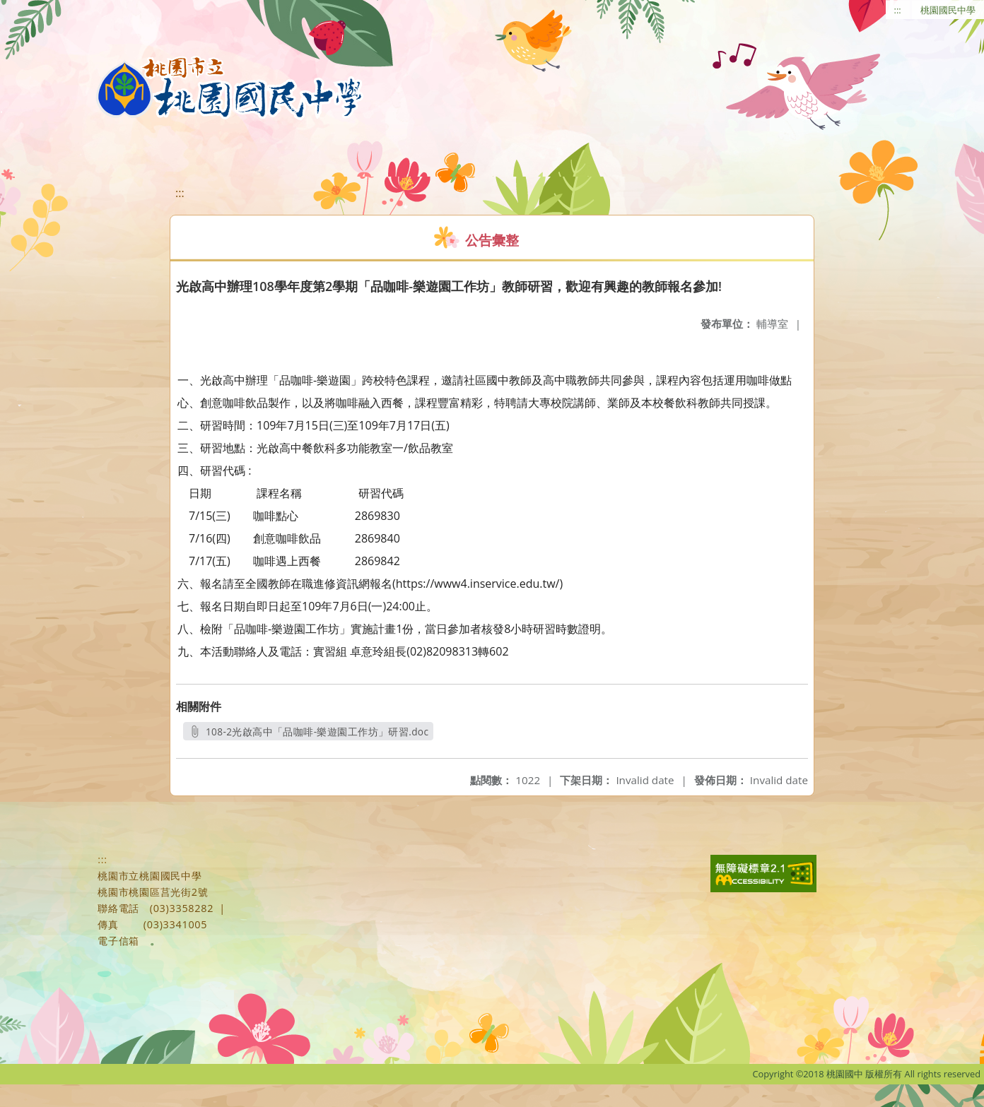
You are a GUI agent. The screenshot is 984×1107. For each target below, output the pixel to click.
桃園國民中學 (948, 10)
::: (897, 10)
